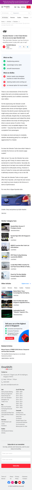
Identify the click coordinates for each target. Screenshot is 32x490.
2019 (21, 401)
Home (3, 21)
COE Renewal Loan (6, 421)
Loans (3, 423)
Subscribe (16, 466)
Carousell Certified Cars (7, 412)
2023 (21, 405)
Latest (3, 288)
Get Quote (10, 338)
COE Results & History (7, 431)
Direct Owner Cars (21, 414)
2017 (21, 399)
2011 (21, 393)
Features (26, 17)
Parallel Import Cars (21, 420)
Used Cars (19, 416)
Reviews (12, 17)
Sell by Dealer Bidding (7, 391)
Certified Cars (19, 412)
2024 (17, 407)
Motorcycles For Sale (21, 426)
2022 (17, 405)
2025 (21, 407)
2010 (17, 393)
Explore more (26, 283)
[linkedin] (27, 46)
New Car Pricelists (6, 406)
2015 (21, 397)
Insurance (4, 425)
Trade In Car (4, 401)
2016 (17, 399)
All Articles (6, 13)
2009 (21, 391)
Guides (19, 17)
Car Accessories (20, 424)
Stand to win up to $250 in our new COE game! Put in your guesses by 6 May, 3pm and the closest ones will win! (16, 2)
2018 (17, 401)
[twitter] (24, 46)
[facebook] (20, 46)
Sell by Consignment (6, 393)
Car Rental (19, 418)
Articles (9, 21)
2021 (21, 403)
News (15, 288)
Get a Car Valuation (6, 397)
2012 (17, 395)
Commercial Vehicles (21, 422)
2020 (17, 403)
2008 (17, 391)
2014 (17, 397)
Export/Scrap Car (5, 395)
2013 (21, 395)
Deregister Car (5, 399)
